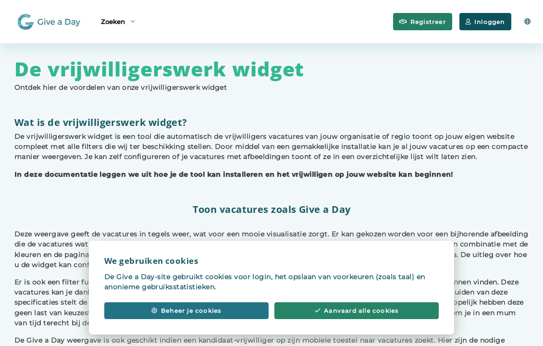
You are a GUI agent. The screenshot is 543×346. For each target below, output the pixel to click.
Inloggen (485, 21)
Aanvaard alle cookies (357, 314)
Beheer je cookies (186, 314)
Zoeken (118, 20)
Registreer (422, 21)
